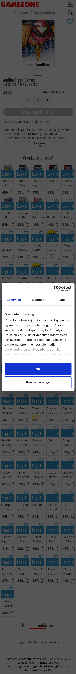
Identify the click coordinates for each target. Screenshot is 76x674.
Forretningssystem (19, 666)
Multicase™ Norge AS (38, 670)
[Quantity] (38, 100)
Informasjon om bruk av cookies (26, 659)
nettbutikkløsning (46, 666)
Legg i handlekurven (38, 111)
